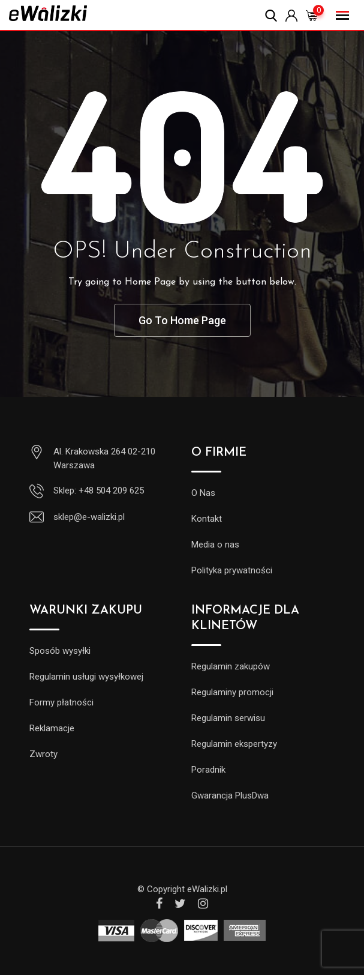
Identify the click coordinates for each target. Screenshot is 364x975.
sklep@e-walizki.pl (89, 517)
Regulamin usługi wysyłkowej (86, 676)
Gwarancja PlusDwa (230, 795)
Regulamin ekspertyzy (234, 743)
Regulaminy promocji (232, 692)
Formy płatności (61, 702)
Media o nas (215, 544)
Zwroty (43, 754)
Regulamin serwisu (228, 718)
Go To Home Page (182, 320)
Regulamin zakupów (230, 666)
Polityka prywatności (231, 570)
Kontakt (206, 518)
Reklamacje (51, 728)
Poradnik (208, 769)
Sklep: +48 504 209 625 (98, 490)
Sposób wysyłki (60, 650)
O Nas (203, 493)
